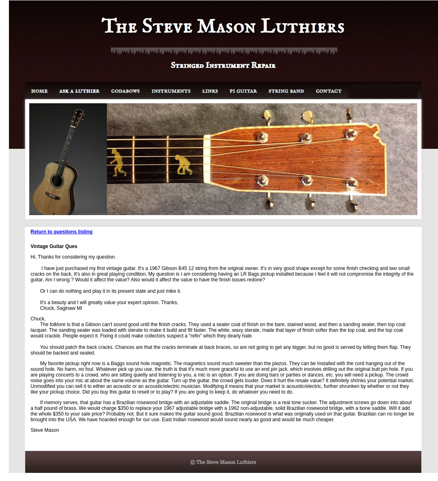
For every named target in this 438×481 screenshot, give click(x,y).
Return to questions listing (61, 232)
